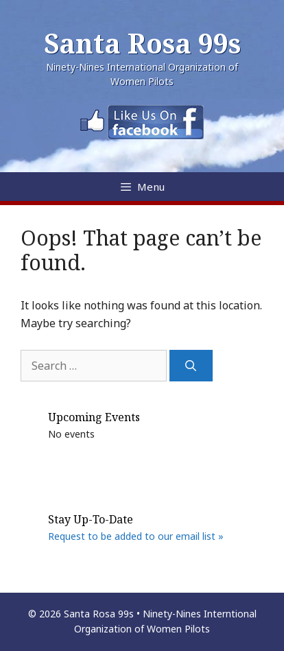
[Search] (191, 365)
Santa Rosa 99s (142, 43)
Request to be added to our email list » (136, 536)
